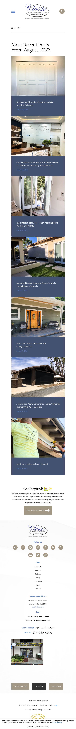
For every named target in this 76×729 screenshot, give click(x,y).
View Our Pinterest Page (38, 510)
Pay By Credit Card (20, 686)
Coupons (38, 588)
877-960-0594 (42, 632)
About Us (38, 567)
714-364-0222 (44, 628)
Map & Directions (38, 607)
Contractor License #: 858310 (38, 700)
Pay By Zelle (39, 686)
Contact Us (38, 581)
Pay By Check (56, 686)
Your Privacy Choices (48, 705)
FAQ (38, 585)
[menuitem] (28, 709)
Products (38, 570)
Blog (38, 578)
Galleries (38, 574)
